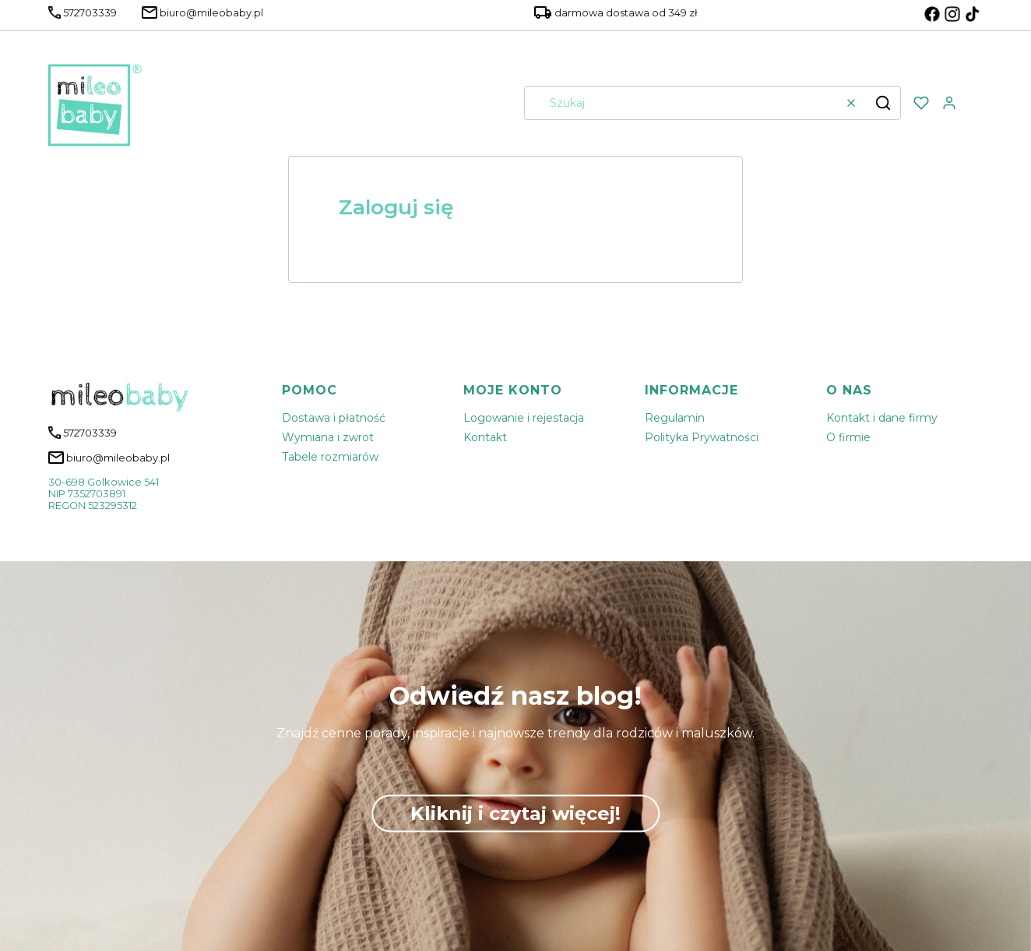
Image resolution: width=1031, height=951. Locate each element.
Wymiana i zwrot (328, 437)
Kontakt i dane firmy (882, 418)
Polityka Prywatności (701, 437)
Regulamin (675, 418)
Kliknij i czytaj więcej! (515, 813)
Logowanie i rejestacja (523, 418)
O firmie (848, 437)
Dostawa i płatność (333, 418)
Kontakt (485, 437)
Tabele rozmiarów (330, 457)
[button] (883, 103)
